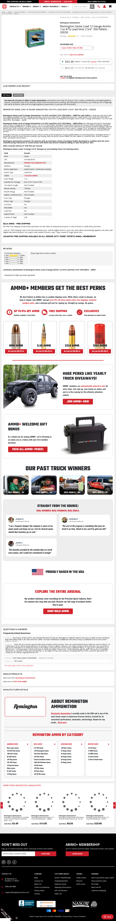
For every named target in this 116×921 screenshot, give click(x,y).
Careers (37, 894)
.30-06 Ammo (38, 765)
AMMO (10, 12)
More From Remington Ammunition (22, 786)
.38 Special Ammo (12, 765)
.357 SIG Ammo (12, 762)
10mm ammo (11, 768)
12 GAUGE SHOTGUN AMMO (37, 12)
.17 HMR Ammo (92, 751)
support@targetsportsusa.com (17, 892)
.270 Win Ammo (39, 768)
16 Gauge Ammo (66, 754)
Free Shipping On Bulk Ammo (19, 1)
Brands (26, 6)
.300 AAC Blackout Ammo (42, 762)
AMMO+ (36, 6)
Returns (79, 881)
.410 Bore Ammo (66, 748)
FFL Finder (95, 884)
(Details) (94, 61)
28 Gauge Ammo (66, 759)
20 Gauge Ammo (66, 756)
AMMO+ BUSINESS (50, 6)
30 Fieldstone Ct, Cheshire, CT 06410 (12, 880)
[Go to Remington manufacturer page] (25, 707)
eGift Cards (80, 884)
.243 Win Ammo (39, 756)
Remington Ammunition (35, 163)
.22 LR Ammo (92, 748)
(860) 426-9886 (99, 6)
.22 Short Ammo (93, 756)
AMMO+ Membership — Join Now (58, 1)
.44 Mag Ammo (11, 774)
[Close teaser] (17, 918)
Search (92, 6)
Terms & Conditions (41, 887)
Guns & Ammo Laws (98, 881)
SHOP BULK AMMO (58, 611)
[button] (8, 913)
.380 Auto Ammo (12, 754)
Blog (36, 878)
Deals (64, 6)
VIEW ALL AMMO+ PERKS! (28, 449)
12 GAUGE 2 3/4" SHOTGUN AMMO (59, 12)
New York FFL (96, 887)
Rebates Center (60, 884)
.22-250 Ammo (38, 748)
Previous (1, 805)
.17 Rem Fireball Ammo (95, 759)
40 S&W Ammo (11, 756)
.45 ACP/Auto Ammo (13, 751)
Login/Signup (104, 6)
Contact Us (38, 881)
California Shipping (98, 890)
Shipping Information (63, 887)
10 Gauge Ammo (66, 762)
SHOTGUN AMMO (19, 12)
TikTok (14, 862)
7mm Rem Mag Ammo (41, 754)
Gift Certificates (61, 890)
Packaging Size (66, 44)
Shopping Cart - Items (110, 6)
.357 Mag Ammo (12, 759)
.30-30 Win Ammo (39, 774)
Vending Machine (61, 881)
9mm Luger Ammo (13, 748)
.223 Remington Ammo (41, 751)
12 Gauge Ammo (31, 176)
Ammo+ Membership (63, 878)
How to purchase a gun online (102, 878)
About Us (37, 884)
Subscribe (45, 854)
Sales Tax (58, 894)
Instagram (3, 862)
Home (4, 12)
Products (14, 6)
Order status (81, 878)
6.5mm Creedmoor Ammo (42, 759)
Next (114, 805)
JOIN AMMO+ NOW (78, 401)
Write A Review (86, 36)
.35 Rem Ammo (39, 771)
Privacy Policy (39, 890)
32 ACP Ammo (11, 771)
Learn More (77, 854)
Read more (62, 722)
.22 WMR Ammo (93, 754)
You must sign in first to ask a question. (18, 665)
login (62, 78)
